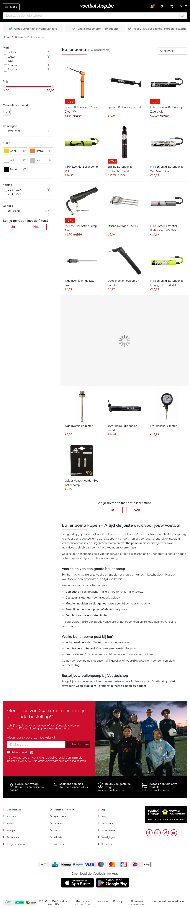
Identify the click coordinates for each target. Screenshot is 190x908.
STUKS (7, 111)
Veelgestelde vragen (16, 844)
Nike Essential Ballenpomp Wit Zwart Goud (166, 169)
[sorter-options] (172, 51)
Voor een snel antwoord (112, 790)
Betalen (10, 823)
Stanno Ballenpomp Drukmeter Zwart (120, 169)
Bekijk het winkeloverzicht (157, 790)
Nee (137, 510)
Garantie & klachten (64, 809)
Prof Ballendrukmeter (163, 426)
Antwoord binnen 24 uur (73, 787)
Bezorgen (11, 830)
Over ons (58, 823)
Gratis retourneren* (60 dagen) (98, 28)
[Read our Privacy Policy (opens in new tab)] (32, 752)
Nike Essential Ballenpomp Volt (81, 169)
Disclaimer (103, 901)
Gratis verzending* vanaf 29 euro (35, 28)
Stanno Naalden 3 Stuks (122, 226)
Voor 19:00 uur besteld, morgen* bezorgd (159, 28)
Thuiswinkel (31, 903)
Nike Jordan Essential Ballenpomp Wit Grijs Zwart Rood (163, 228)
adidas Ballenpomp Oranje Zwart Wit (81, 109)
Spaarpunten (60, 816)
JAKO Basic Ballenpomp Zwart (122, 428)
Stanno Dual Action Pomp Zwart (81, 228)
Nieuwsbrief (107, 823)
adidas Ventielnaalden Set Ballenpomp (81, 483)
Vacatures (59, 844)
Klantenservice (13, 809)
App (103, 809)
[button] (183, 6)
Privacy (117, 901)
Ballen (19, 37)
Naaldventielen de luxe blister (79, 283)
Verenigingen (107, 837)
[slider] (4, 86)
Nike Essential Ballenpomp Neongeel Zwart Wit (166, 283)
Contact (58, 830)
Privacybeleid (20, 752)
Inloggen (152, 6)
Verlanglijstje (162, 6)
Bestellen (11, 816)
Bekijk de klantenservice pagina (27, 788)
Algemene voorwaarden (136, 903)
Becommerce (19, 903)
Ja (112, 510)
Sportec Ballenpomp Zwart (124, 107)
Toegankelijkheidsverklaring (168, 901)
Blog (103, 816)
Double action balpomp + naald (124, 283)
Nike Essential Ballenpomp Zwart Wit (166, 109)
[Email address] (36, 744)
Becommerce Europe (7, 903)
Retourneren (12, 837)
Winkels (58, 837)
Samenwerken (108, 830)
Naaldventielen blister (78, 426)
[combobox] (95, 15)
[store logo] (95, 6)
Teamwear (106, 844)
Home (7, 37)
